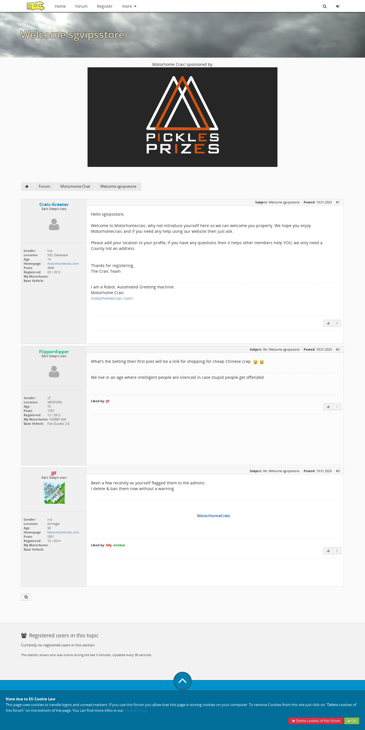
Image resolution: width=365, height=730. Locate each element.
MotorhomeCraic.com (63, 532)
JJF (108, 401)
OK (351, 720)
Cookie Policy (135, 710)
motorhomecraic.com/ (112, 298)
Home (60, 6)
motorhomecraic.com (63, 263)
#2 (338, 349)
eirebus (119, 545)
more (129, 6)
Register (105, 6)
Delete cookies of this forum (315, 720)
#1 (338, 202)
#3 (338, 471)
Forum (81, 6)
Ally (108, 545)
